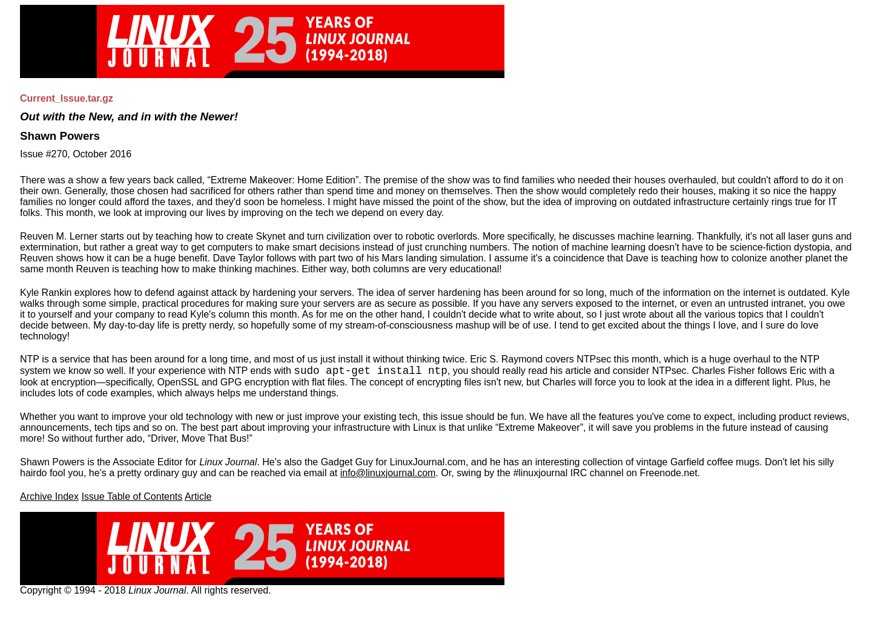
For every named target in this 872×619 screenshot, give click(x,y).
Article (198, 496)
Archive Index (49, 496)
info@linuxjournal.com (388, 473)
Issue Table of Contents (131, 496)
